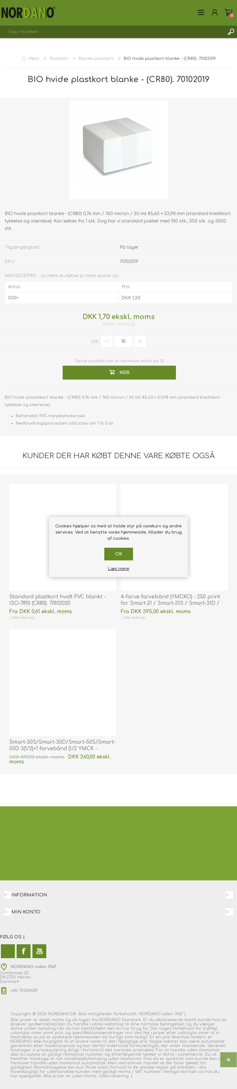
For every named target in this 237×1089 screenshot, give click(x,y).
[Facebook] (24, 951)
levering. (120, 1076)
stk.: (95, 341)
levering (125, 324)
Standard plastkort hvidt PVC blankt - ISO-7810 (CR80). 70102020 (57, 600)
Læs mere (118, 569)
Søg (231, 32)
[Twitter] (8, 951)
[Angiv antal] (123, 341)
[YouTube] (39, 951)
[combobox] (112, 32)
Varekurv (228, 12)
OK (118, 554)
